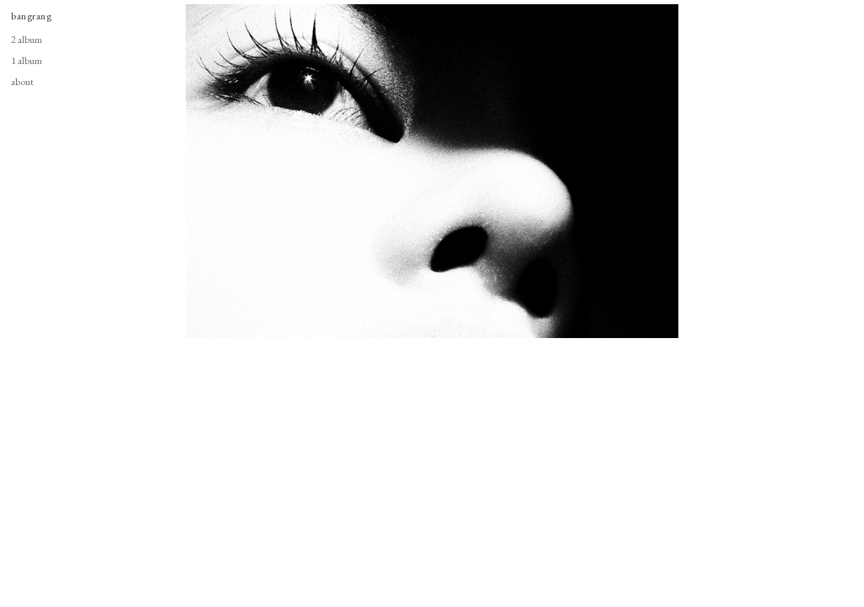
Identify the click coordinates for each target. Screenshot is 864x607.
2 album (26, 39)
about (22, 81)
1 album (26, 60)
